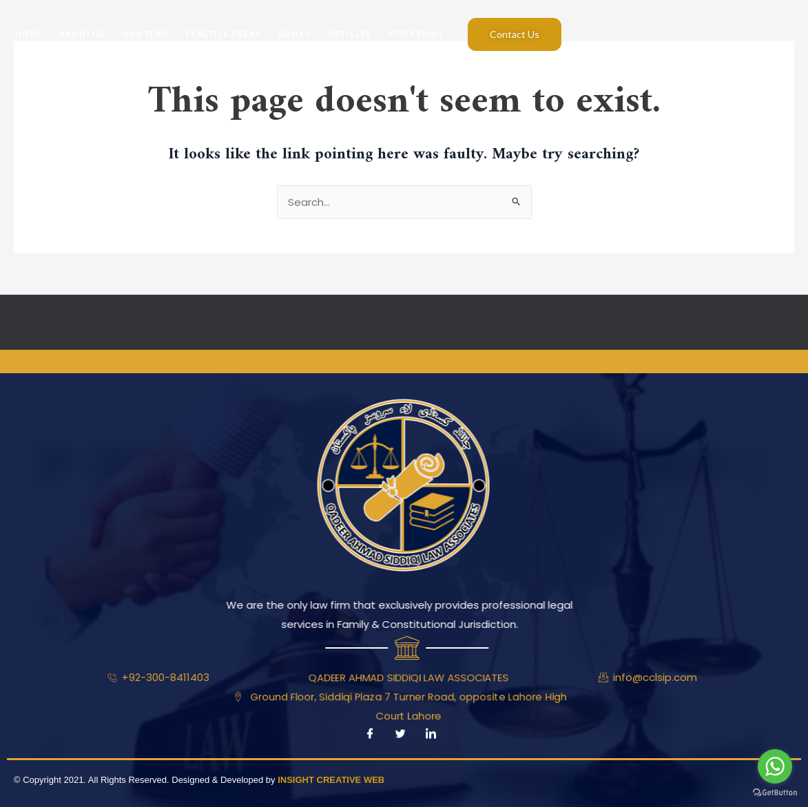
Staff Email (414, 34)
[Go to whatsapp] (775, 766)
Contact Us (514, 34)
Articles (348, 34)
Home (28, 34)
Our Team (145, 34)
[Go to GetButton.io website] (775, 792)
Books (294, 34)
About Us (82, 34)
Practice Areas (223, 34)
